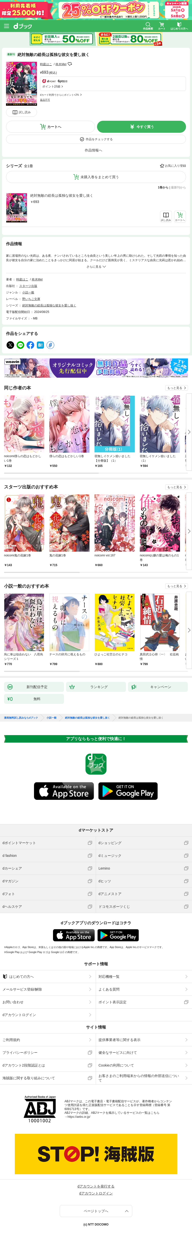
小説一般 (28, 292)
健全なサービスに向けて (117, 1053)
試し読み (25, 112)
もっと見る (174, 388)
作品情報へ (93, 150)
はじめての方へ (18, 976)
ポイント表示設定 (112, 1002)
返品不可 (45, 99)
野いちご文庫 (31, 299)
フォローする (70, 63)
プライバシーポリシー (20, 1053)
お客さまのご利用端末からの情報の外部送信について (138, 1078)
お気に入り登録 (175, 165)
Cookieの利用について (116, 1065)
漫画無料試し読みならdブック (21, 718)
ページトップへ (96, 1211)
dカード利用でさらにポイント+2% (59, 94)
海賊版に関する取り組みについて (28, 1078)
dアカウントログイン (19, 1015)
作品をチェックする (99, 139)
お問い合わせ (13, 1002)
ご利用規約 (11, 1040)
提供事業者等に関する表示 (119, 1040)
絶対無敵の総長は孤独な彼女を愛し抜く (61, 195)
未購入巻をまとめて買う (99, 177)
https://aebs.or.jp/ (79, 1117)
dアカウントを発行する (96, 1186)
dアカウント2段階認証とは (23, 1065)
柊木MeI (61, 64)
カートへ (54, 127)
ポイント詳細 (51, 86)
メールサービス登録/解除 (22, 989)
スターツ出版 (28, 286)
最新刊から (178, 187)
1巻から (163, 187)
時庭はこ (46, 64)
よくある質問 (109, 989)
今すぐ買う (145, 127)
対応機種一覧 (109, 977)
